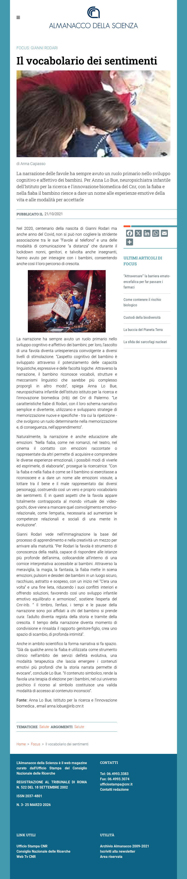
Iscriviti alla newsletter (117, 851)
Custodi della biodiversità (142, 317)
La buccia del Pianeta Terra (143, 329)
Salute (44, 727)
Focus (35, 744)
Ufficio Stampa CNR (32, 846)
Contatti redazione (114, 789)
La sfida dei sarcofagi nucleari (145, 342)
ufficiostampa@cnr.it (116, 784)
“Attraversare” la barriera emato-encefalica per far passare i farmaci (147, 281)
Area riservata (111, 857)
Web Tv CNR (26, 857)
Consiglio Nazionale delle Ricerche (43, 851)
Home (21, 744)
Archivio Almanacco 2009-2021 (124, 846)
